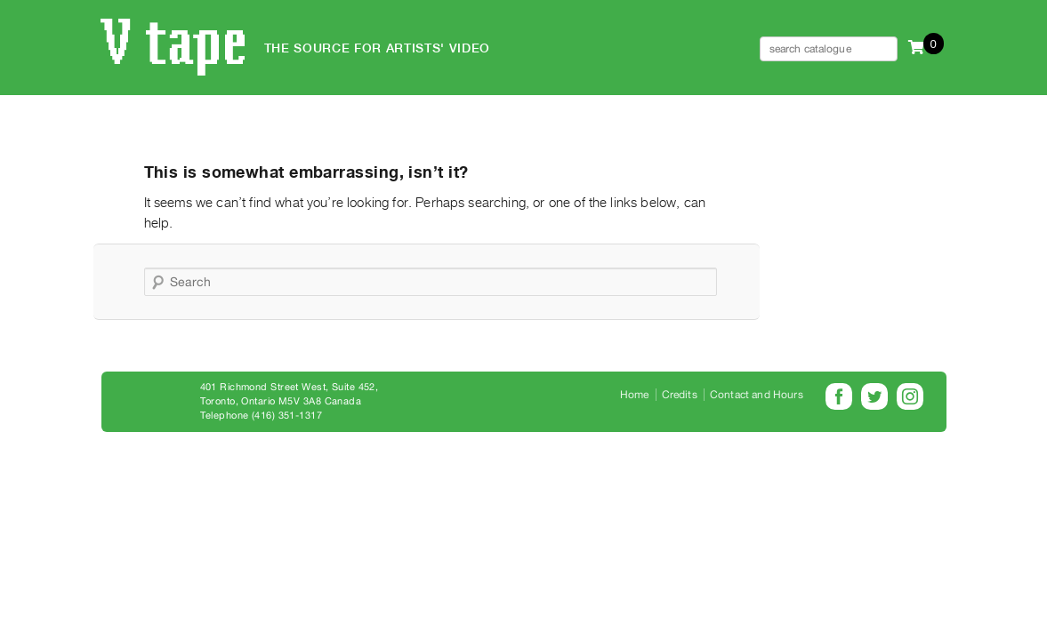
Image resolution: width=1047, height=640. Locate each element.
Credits (679, 394)
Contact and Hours (756, 394)
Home (634, 394)
